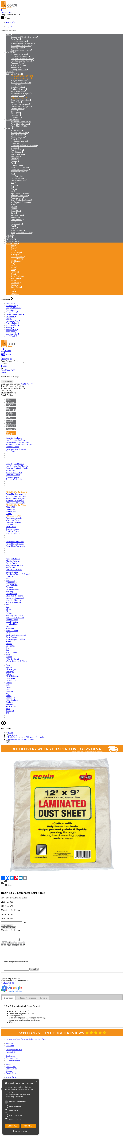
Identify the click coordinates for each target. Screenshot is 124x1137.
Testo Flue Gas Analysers (21, 106)
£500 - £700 (16, 115)
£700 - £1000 (16, 117)
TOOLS (9, 128)
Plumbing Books (18, 63)
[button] (20, 1131)
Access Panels (17, 130)
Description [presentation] (8, 998)
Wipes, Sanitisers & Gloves (22, 233)
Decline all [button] (28, 1126)
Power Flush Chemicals (20, 124)
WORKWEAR (11, 241)
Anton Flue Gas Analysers (21, 83)
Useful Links (12, 336)
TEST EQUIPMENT (14, 74)
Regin (14, 274)
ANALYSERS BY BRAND (22, 76)
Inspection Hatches (19, 172)
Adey (13, 246)
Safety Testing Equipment (21, 200)
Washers (15, 228)
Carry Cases (16, 39)
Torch (13, 226)
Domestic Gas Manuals (20, 56)
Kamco (14, 267)
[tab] (8, 998)
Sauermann (16, 283)
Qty (24, 923)
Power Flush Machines (20, 126)
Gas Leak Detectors (19, 89)
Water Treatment (18, 230)
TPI (13, 289)
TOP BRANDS (12, 244)
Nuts (13, 183)
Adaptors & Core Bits (20, 133)
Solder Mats (16, 211)
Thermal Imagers (18, 109)
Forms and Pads (13, 321)
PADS (8, 35)
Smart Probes (16, 102)
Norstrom (15, 272)
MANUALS (10, 52)
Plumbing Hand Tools (20, 196)
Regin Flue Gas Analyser (21, 100)
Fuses (13, 163)
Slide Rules (16, 67)
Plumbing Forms (18, 48)
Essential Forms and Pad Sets (23, 43)
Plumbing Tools (17, 198)
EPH (13, 265)
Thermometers (17, 224)
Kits (13, 174)
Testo (13, 291)
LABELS (9, 72)
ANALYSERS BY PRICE (21, 78)
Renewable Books (18, 65)
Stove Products (17, 220)
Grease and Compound (20, 170)
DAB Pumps (16, 261)
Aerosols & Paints (18, 135)
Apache (14, 250)
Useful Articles (12, 334)
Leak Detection (17, 176)
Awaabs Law (12, 306)
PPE (13, 191)
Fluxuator (15, 161)
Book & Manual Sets (19, 54)
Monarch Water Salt (19, 180)
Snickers (15, 285)
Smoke (14, 209)
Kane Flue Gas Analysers (21, 93)
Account (6, 351)
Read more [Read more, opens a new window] (19, 1097)
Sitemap (10, 327)
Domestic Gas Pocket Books (22, 59)
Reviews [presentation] (43, 998)
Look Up (34, 969)
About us (10, 303)
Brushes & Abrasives (19, 141)
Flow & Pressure (18, 154)
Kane (13, 270)
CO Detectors (17, 85)
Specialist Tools (17, 215)
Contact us (11, 310)
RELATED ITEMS (19, 98)
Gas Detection (17, 165)
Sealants (14, 207)
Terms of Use (12, 330)
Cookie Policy (12, 312)
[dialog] (20, 1107)
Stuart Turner (16, 287)
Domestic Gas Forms (19, 41)
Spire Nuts (15, 217)
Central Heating (17, 143)
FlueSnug (15, 159)
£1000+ (14, 111)
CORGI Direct (17, 259)
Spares (14, 213)
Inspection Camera (19, 91)
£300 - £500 (16, 113)
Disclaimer (11, 317)
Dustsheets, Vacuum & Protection (24, 146)
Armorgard (16, 254)
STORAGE (10, 239)
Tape (13, 222)
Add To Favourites (8, 928)
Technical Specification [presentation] (27, 998)
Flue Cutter (16, 157)
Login (9, 26)
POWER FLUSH (12, 120)
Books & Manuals (14, 308)
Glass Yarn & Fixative (20, 167)
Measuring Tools (18, 96)
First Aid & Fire (17, 150)
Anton (14, 248)
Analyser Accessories (20, 80)
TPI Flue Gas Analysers (20, 104)
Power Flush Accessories (21, 122)
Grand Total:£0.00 (8, 370)
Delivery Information (15, 314)
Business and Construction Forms (24, 37)
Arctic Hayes (16, 252)
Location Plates (17, 178)
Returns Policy (12, 325)
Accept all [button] (12, 1126)
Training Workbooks (19, 70)
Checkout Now (7, 381)
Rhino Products (17, 276)
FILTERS (9, 235)
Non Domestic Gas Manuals (22, 61)
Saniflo (14, 281)
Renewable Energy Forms (21, 50)
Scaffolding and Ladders (21, 202)
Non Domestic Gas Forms (21, 46)
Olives (14, 189)
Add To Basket (7, 925)
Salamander (16, 278)
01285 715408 (6, 12)
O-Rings (15, 185)
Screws (14, 204)
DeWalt (14, 263)
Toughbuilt (15, 294)
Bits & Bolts (16, 139)
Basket (6, 354)
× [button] (36, 1081)
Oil (12, 187)
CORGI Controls (18, 257)
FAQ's (9, 319)
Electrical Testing (18, 87)
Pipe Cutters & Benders (20, 194)
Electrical (15, 148)
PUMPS (9, 237)
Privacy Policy (12, 323)
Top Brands (11, 332)
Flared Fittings (17, 152)
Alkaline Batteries (18, 137)
